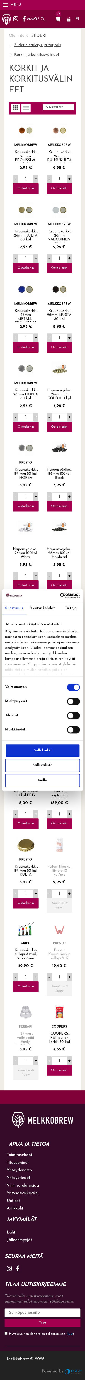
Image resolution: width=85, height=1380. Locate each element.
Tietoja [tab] (71, 608)
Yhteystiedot (18, 1178)
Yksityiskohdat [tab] (42, 608)
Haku (33, 19)
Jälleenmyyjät (19, 1240)
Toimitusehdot (19, 1155)
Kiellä (42, 780)
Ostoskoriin (26, 188)
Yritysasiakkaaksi (23, 1193)
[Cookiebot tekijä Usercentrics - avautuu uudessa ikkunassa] (60, 596)
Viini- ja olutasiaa (23, 1185)
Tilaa (42, 1322)
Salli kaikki (42, 750)
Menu (12, 5)
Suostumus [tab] (14, 608)
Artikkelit (15, 1208)
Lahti (11, 1232)
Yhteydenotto (19, 1170)
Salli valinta (43, 765)
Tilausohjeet (18, 1163)
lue (70, 1334)
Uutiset (13, 1201)
